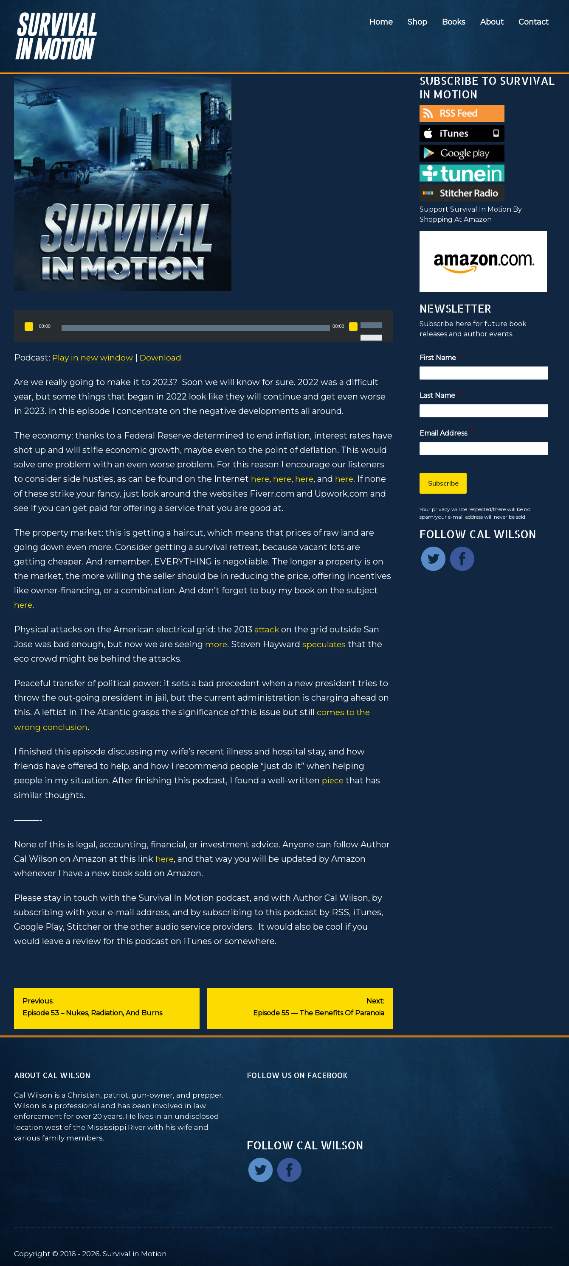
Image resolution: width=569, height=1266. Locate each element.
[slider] (196, 328)
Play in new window (94, 357)
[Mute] (353, 326)
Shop (417, 22)
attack (267, 629)
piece (333, 779)
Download (165, 357)
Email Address (446, 433)
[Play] (29, 326)
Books (453, 22)
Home (381, 22)
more (216, 643)
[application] (203, 326)
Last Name (441, 395)
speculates (325, 643)
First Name (441, 358)
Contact (533, 22)
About (492, 22)
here (260, 479)
